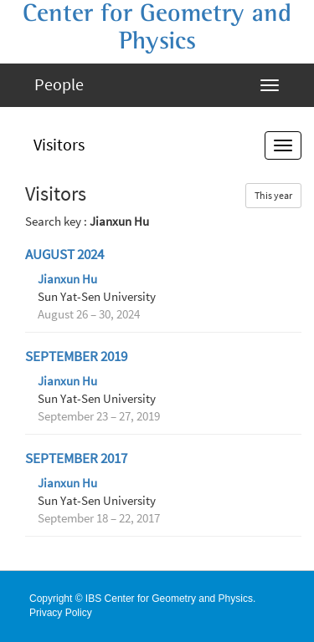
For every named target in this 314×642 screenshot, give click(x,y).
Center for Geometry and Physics (157, 27)
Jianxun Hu (67, 279)
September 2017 (76, 458)
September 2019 (76, 356)
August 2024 (64, 254)
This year (273, 195)
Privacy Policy (60, 613)
